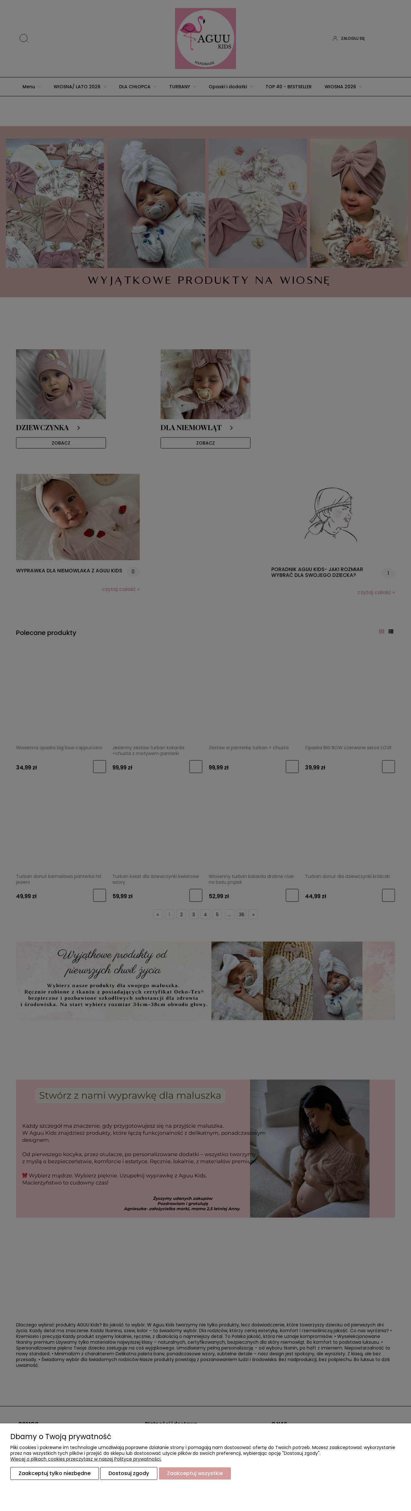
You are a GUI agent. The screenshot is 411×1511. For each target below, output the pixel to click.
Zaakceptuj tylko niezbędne (55, 1473)
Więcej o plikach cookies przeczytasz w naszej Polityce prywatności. (86, 1459)
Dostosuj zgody (129, 1473)
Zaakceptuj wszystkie (195, 1473)
